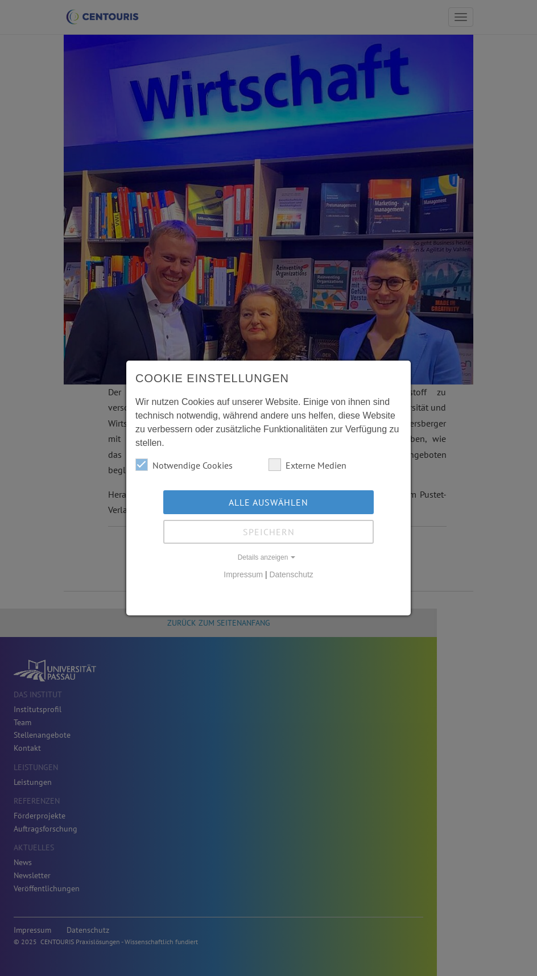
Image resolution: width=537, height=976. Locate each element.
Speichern (269, 531)
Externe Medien (307, 464)
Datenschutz (291, 574)
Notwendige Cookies (184, 464)
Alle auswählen (268, 502)
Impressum (243, 574)
